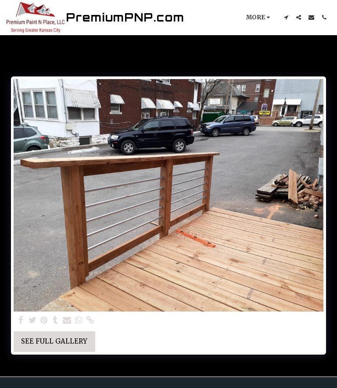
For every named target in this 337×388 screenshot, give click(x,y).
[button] (286, 17)
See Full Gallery (54, 341)
